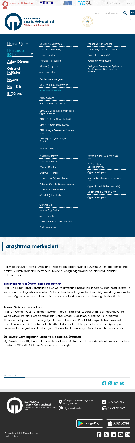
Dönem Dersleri (48, 166)
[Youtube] (120, 434)
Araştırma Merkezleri (50, 90)
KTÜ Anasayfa (113, 2)
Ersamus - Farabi (48, 172)
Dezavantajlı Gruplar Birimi (102, 191)
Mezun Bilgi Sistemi (50, 210)
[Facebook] (99, 434)
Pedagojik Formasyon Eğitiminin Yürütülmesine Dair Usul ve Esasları (104, 69)
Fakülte (129, 2)
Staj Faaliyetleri (47, 71)
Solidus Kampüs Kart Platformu (56, 221)
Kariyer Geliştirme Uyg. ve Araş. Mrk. (105, 179)
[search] (125, 12)
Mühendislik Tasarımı (50, 60)
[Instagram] (127, 434)
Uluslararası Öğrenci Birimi (53, 178)
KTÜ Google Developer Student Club (56, 131)
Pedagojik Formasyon (99, 60)
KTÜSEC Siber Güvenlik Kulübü (56, 118)
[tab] (20, 43)
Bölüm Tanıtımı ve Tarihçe (53, 103)
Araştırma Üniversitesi (22, 3)
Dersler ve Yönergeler (51, 43)
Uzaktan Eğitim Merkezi (52, 189)
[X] (106, 434)
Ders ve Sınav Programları (53, 49)
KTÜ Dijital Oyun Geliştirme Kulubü (54, 140)
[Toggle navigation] (126, 16)
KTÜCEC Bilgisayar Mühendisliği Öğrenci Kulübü (56, 112)
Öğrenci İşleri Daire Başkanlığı (103, 186)
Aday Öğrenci (47, 97)
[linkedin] (113, 434)
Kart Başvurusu (47, 227)
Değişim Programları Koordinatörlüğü (98, 165)
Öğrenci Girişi (46, 204)
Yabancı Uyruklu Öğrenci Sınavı (56, 183)
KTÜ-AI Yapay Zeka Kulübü (54, 124)
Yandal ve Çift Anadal (99, 43)
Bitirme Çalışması (48, 66)
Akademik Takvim (48, 155)
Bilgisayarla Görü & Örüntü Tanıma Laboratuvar (32, 283)
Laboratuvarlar (47, 54)
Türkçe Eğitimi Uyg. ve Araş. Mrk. (102, 157)
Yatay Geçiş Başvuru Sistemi (103, 49)
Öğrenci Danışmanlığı (98, 54)
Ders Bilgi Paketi (48, 161)
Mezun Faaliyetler (49, 148)
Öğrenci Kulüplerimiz (98, 172)
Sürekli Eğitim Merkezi (51, 195)
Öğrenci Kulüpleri (96, 197)
